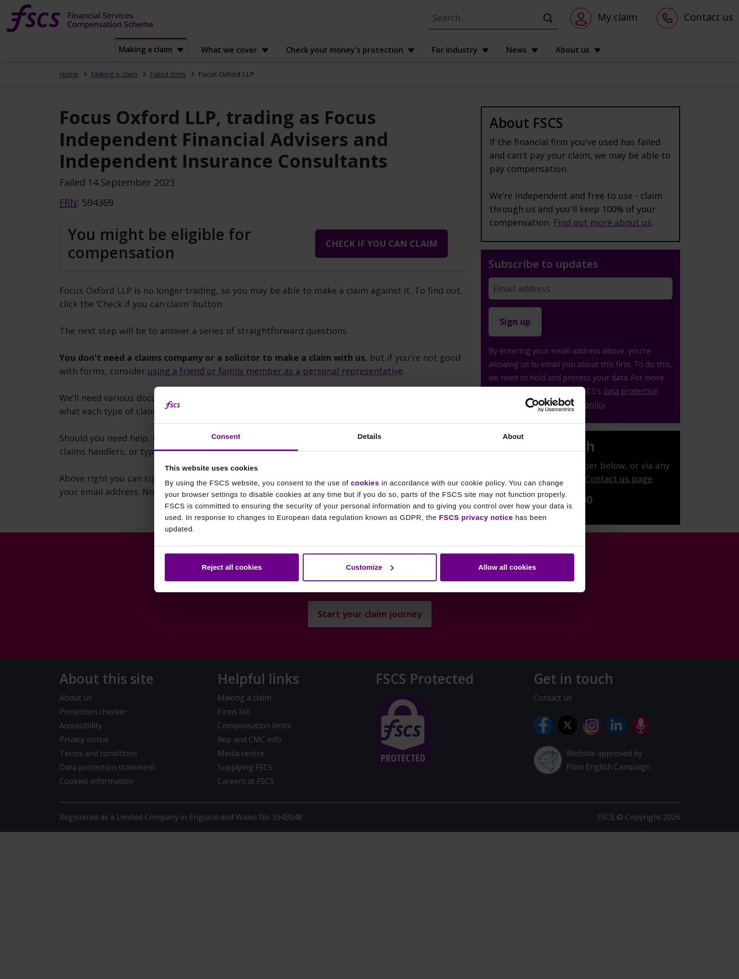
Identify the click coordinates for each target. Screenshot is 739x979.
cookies (365, 483)
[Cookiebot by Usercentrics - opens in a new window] (532, 405)
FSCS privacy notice (476, 517)
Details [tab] (370, 436)
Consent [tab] (225, 436)
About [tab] (513, 436)
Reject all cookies (232, 567)
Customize (370, 567)
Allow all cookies (507, 567)
